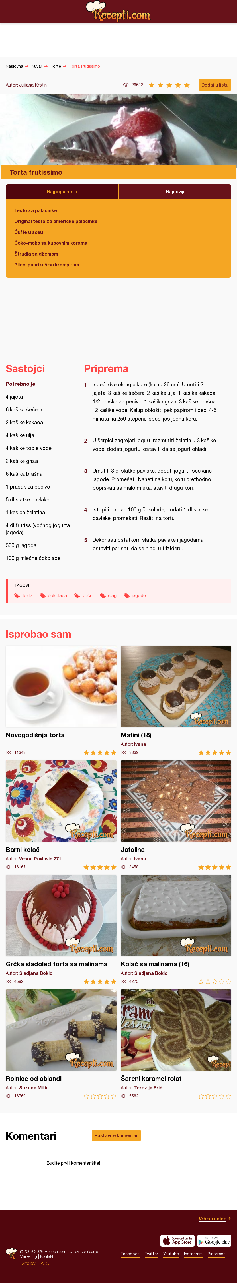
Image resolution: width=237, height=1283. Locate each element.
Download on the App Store (177, 1241)
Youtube (171, 1254)
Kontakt (46, 1256)
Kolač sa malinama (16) (176, 929)
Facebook (130, 1254)
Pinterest (216, 1254)
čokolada (57, 595)
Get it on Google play (214, 1241)
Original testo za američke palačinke (55, 221)
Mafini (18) (176, 700)
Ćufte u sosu (28, 232)
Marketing (28, 1256)
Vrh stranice (212, 1218)
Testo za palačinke (35, 210)
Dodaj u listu (214, 84)
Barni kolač (61, 815)
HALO (43, 1263)
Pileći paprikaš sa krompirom (46, 264)
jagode (139, 595)
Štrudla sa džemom (36, 253)
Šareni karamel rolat (176, 1044)
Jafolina (176, 815)
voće (87, 595)
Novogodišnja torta (61, 700)
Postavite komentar (116, 1135)
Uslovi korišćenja (84, 1251)
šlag (112, 595)
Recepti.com (118, 11)
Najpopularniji (62, 191)
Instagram (193, 1254)
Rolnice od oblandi (61, 1044)
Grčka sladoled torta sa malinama (61, 929)
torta (27, 595)
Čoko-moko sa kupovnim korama (50, 243)
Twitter (151, 1254)
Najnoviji (175, 191)
